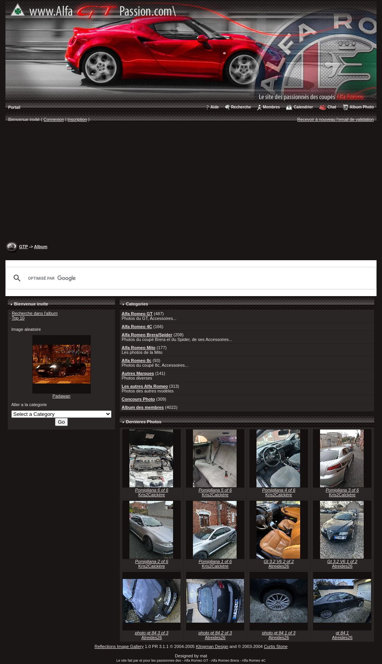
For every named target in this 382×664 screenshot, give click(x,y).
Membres (271, 107)
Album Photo (362, 107)
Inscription (77, 119)
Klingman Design (212, 646)
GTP (23, 246)
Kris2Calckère (151, 494)
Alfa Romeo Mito (139, 347)
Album (40, 246)
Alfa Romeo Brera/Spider (147, 334)
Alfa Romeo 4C (137, 326)
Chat (331, 107)
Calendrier (303, 107)
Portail (14, 107)
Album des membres (143, 407)
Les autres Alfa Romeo (145, 386)
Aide (214, 107)
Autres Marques (138, 373)
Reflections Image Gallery (118, 646)
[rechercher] (190, 278)
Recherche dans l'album (35, 313)
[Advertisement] (191, 183)
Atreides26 (279, 566)
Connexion (54, 119)
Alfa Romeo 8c (136, 360)
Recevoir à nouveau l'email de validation (335, 119)
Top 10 (18, 318)
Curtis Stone (276, 646)
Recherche (241, 107)
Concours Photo (138, 399)
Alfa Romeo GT (137, 313)
